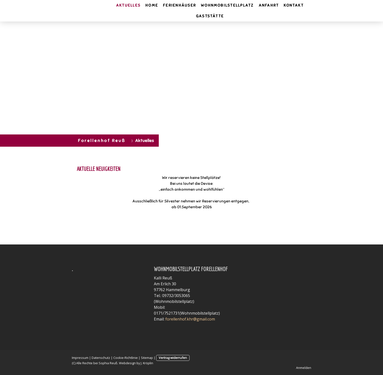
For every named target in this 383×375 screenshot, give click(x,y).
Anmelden (303, 367)
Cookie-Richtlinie (125, 357)
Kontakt (294, 5)
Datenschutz (101, 357)
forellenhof (175, 319)
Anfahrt (269, 5)
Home (151, 5)
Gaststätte (210, 16)
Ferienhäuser (179, 5)
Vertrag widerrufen (173, 357)
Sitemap (147, 357)
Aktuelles (128, 5)
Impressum (80, 357)
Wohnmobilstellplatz (227, 5)
